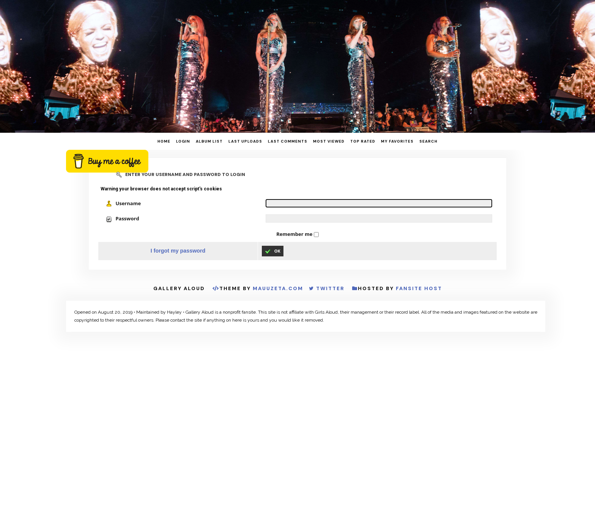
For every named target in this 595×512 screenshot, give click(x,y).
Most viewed (329, 141)
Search (428, 141)
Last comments (287, 141)
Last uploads (245, 141)
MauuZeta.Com (278, 288)
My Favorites (397, 141)
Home (163, 141)
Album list (209, 141)
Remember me (294, 234)
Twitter (330, 288)
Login (183, 141)
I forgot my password (178, 251)
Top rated (362, 141)
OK (272, 251)
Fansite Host (419, 288)
